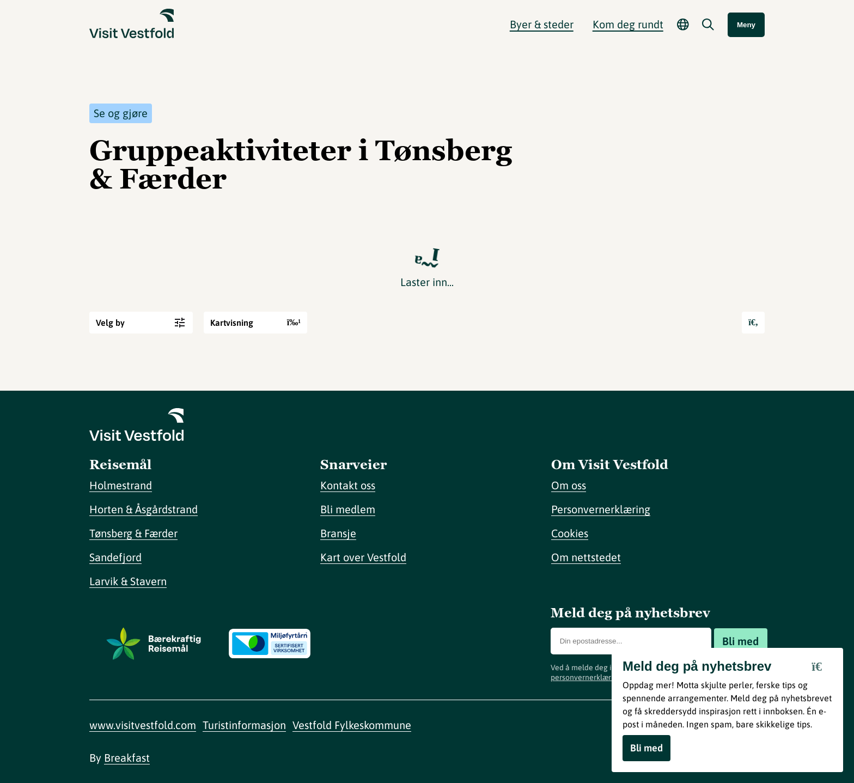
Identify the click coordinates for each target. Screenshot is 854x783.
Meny (746, 25)
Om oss (568, 485)
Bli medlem (347, 509)
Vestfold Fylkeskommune (351, 725)
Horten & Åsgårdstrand (143, 509)
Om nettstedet (586, 557)
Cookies (569, 533)
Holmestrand (120, 485)
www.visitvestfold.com (142, 725)
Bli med (740, 641)
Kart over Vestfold (363, 557)
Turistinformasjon (244, 725)
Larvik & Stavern (128, 581)
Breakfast (127, 757)
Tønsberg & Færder (133, 533)
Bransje (338, 533)
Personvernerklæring (600, 509)
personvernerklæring (586, 677)
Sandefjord (115, 557)
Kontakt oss (347, 485)
